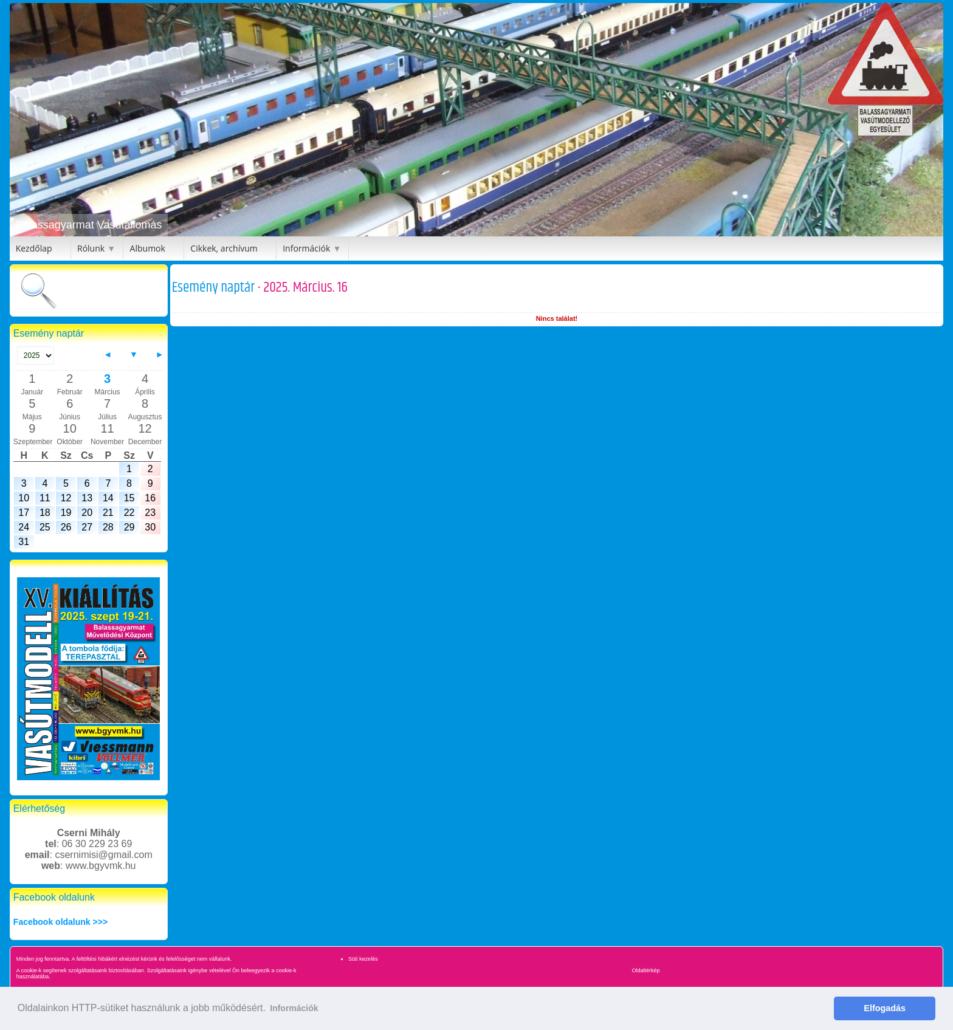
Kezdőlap (34, 248)
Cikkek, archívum (223, 248)
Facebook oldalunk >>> (60, 922)
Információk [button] (294, 1008)
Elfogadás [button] (885, 1008)
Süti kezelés (363, 959)
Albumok (147, 248)
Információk (306, 248)
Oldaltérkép (646, 970)
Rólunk (91, 248)
